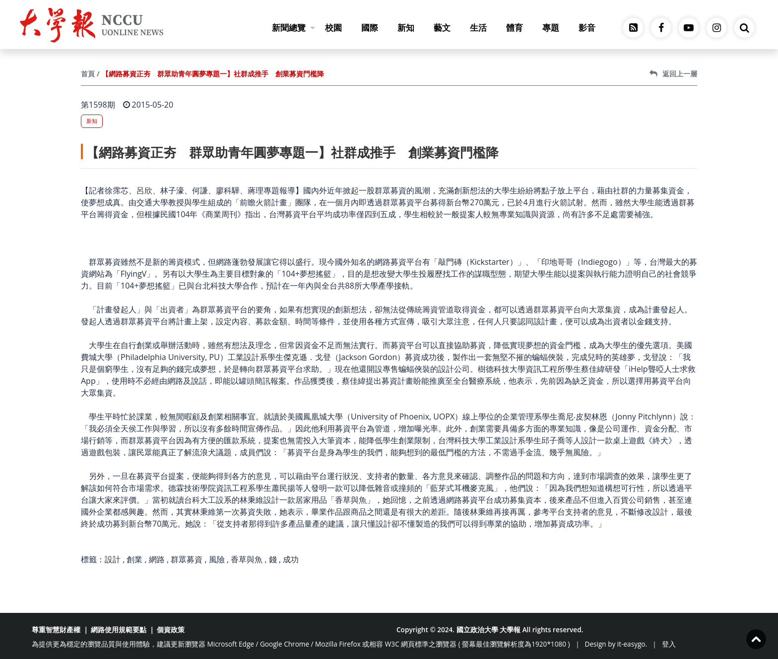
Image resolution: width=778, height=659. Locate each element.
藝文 (442, 27)
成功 (291, 559)
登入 (669, 644)
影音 (587, 27)
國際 (369, 27)
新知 (405, 27)
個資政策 (171, 629)
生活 (478, 27)
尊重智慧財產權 (56, 629)
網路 (157, 559)
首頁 (88, 73)
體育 (514, 27)
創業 (134, 559)
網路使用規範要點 (118, 629)
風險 (217, 559)
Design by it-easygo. (616, 644)
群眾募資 (186, 559)
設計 (113, 559)
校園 (333, 27)
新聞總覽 (293, 27)
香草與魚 (246, 559)
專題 (550, 27)
